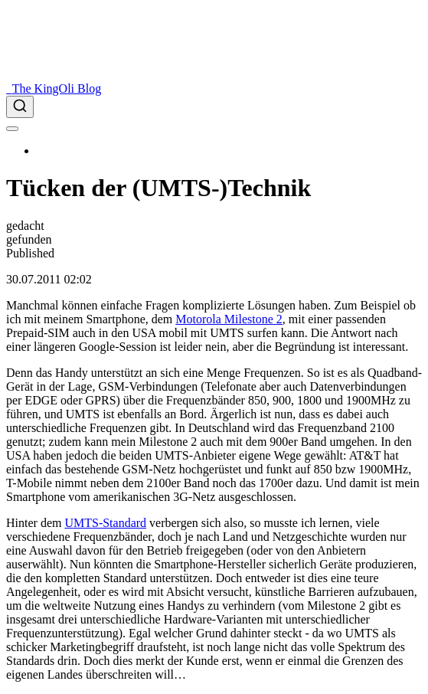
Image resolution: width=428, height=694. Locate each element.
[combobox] (214, 107)
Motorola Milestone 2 (229, 319)
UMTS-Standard (105, 522)
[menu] (12, 128)
